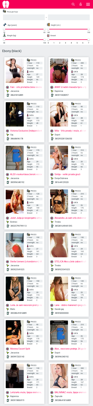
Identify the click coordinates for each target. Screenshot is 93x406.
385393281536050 (63, 138)
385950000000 (62, 313)
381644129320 (62, 182)
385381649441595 (63, 226)
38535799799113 (18, 226)
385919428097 (62, 95)
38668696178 (16, 138)
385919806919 (17, 400)
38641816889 (16, 95)
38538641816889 (18, 313)
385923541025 (17, 269)
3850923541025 (62, 269)
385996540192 (17, 182)
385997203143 (17, 356)
